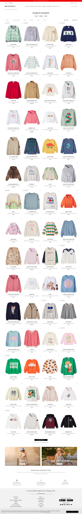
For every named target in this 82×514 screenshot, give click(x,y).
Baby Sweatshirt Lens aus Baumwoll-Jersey (32, 213)
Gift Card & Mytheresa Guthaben (16, 500)
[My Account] (73, 6)
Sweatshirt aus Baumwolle (68, 295)
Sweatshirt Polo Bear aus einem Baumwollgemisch (13, 323)
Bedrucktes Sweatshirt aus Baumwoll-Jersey (50, 158)
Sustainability (41, 500)
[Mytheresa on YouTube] (68, 504)
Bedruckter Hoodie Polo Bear (68, 102)
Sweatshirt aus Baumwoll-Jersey (68, 74)
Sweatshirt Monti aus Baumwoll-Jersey (50, 378)
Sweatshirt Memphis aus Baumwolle (13, 213)
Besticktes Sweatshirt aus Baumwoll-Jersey (32, 295)
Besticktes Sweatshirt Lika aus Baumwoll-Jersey (32, 240)
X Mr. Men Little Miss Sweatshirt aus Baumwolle (50, 129)
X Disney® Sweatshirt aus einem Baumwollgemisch (50, 74)
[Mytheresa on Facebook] (62, 504)
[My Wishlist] (74, 6)
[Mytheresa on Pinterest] (64, 504)
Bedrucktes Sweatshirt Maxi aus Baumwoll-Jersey (50, 295)
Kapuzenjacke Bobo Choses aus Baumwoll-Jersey (68, 213)
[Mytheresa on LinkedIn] (60, 504)
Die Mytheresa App (41, 498)
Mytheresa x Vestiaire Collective (16, 506)
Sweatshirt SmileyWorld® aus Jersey (50, 213)
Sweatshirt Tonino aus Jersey (32, 185)
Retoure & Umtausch (16, 505)
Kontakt (16, 498)
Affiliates (41, 506)
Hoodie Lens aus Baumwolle (13, 158)
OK (72, 511)
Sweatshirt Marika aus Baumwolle (50, 185)
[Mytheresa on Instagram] (66, 504)
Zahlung (15, 501)
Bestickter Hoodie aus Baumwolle (13, 129)
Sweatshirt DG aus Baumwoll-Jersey (32, 102)
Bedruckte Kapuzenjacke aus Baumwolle (13, 185)
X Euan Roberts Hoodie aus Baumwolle (13, 433)
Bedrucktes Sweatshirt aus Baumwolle (50, 102)
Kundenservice (15, 496)
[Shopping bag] (76, 6)
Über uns (41, 496)
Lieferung (16, 503)
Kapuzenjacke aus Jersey (13, 295)
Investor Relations (41, 505)
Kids (5, 9)
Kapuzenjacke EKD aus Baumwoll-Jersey (68, 433)
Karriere (41, 503)
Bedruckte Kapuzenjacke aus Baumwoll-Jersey (31, 74)
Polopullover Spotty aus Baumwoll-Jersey (50, 268)
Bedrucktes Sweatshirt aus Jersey (13, 74)
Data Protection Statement (45, 511)
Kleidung (8, 9)
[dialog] (41, 511)
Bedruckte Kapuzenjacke (13, 240)
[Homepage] (10, 6)
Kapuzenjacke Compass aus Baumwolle (31, 323)
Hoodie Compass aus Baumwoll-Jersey (31, 268)
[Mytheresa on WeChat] (71, 504)
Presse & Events (41, 501)
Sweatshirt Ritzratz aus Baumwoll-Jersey (50, 240)
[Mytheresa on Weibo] (69, 504)
